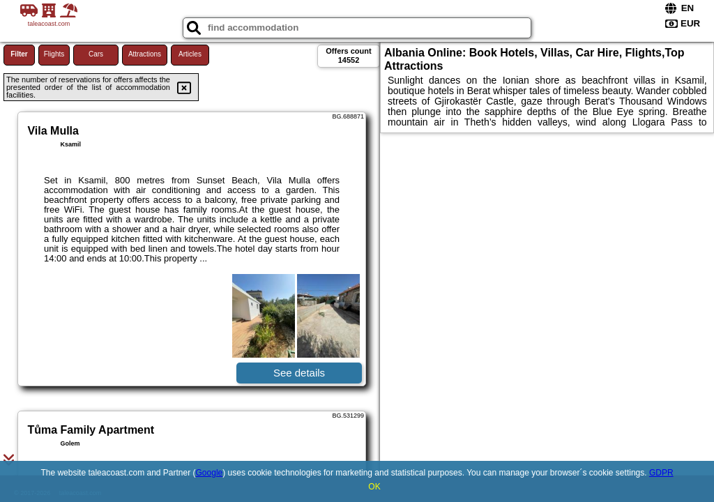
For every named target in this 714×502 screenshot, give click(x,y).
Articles (190, 54)
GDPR (661, 473)
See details (299, 373)
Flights (54, 54)
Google (209, 473)
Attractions (144, 54)
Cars (96, 54)
